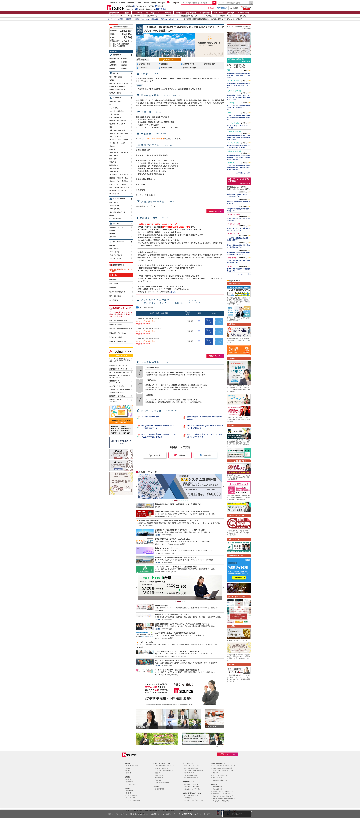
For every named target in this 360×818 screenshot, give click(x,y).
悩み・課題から (114, 249)
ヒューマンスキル (115, 206)
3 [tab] (179, 500)
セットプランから (115, 258)
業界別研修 (112, 288)
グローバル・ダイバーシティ (118, 191)
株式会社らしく (217, 789)
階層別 (128, 768)
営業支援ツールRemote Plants (115, 382)
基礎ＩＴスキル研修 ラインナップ (171, 19)
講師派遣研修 (114, 13)
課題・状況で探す (118, 242)
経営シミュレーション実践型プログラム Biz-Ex (119, 376)
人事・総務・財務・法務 (117, 130)
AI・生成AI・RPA (115, 101)
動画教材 (168, 13)
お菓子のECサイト (153, 16)
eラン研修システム (153, 13)
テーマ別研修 (113, 283)
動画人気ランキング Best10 (118, 333)
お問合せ (209, 8)
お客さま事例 (159, 777)
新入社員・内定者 (115, 93)
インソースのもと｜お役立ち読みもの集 (222, 768)
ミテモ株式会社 (217, 786)
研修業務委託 (188, 798)
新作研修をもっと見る (243, 173)
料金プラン (158, 780)
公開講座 (126, 13)
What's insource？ (116, 16)
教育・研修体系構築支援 (191, 768)
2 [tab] (177, 500)
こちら (187, 229)
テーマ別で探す (130, 784)
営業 (110, 127)
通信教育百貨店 (159, 789)
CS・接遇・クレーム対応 (117, 143)
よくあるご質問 (217, 777)
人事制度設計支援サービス (192, 777)
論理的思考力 (113, 165)
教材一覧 (128, 793)
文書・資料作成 (114, 114)
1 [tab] (173, 500)
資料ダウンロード (225, 16)
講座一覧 (128, 779)
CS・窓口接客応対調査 (190, 775)
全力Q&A (161, 3)
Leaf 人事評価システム (161, 768)
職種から (112, 245)
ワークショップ (114, 194)
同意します (237, 814)
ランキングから (114, 252)
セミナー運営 (205, 13)
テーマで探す (116, 98)
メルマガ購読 (207, 16)
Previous (137, 486)
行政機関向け (191, 13)
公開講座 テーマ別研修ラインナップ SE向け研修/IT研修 (142, 19)
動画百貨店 (129, 790)
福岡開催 (112, 68)
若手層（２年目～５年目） (117, 90)
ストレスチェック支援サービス (164, 770)
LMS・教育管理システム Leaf (119, 372)
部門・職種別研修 (115, 296)
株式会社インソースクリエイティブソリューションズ (224, 798)
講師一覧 (128, 773)
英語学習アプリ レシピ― (117, 393)
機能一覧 (157, 773)
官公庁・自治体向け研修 (117, 292)
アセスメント (218, 13)
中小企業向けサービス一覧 (192, 786)
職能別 (111, 215)
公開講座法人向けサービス (189, 16)
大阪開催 (124, 65)
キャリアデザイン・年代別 (117, 184)
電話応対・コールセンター (117, 124)
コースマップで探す (118, 199)
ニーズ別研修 (113, 300)
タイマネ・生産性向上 (116, 111)
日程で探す (116, 223)
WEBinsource (171, 16)
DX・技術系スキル (115, 218)
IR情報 (146, 3)
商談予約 (222, 8)
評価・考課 (112, 159)
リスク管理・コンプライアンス (119, 175)
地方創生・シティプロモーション (193, 800)
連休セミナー (113, 237)
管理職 (111, 80)
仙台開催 (124, 62)
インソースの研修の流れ (220, 775)
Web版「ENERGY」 (134, 16)
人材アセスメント (189, 773)
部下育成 (112, 149)
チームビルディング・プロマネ (119, 187)
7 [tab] (187, 500)
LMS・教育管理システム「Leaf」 (164, 766)
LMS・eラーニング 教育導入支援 (193, 770)
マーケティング (114, 171)
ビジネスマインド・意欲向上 (118, 181)
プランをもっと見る (244, 274)
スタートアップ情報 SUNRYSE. (119, 389)
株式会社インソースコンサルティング (223, 796)
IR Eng (153, 3)
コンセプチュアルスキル (117, 212)
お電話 (234, 8)
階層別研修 (112, 279)
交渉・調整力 (113, 156)
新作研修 (130, 3)
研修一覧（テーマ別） (132, 766)
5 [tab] (183, 500)
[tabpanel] (180, 486)
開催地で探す (116, 55)
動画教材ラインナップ (116, 324)
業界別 (128, 770)
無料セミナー (244, 16)
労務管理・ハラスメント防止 (118, 178)
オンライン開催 (114, 59)
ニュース (139, 3)
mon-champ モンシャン (220, 780)
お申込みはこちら (171, 60)
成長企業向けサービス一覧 (192, 789)
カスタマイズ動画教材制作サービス (120, 329)
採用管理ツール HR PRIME (118, 369)
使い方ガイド (159, 775)
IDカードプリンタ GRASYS (118, 366)
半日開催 (112, 230)
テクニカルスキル (115, 209)
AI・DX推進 (137, 13)
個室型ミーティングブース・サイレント (118, 400)
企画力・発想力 (114, 168)
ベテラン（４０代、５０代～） (119, 83)
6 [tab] (185, 500)
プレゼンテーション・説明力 (118, 140)
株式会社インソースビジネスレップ (222, 793)
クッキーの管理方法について (186, 814)
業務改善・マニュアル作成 (117, 121)
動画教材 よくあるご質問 (117, 341)
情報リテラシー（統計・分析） (119, 133)
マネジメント (113, 162)
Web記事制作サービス (116, 386)
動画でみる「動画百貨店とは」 (119, 320)
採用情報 (122, 3)
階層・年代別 (113, 202)
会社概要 (113, 3)
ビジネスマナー (114, 146)
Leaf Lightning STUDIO (162, 782)
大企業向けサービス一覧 (191, 784)
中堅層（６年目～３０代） (117, 86)
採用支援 (230, 13)
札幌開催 (112, 62)
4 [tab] (181, 500)
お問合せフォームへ (215, 211)
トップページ (112, 19)
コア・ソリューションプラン (192, 766)
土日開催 (112, 234)
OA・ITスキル (114, 108)
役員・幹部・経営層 (115, 77)
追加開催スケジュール (116, 227)
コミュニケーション (115, 136)
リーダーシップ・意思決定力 (118, 152)
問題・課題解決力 (115, 117)
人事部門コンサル (244, 13)
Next (223, 486)
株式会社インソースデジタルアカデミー (223, 791)
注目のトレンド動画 (115, 337)
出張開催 (124, 68)
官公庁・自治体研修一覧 (191, 795)
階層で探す (116, 73)
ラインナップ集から (115, 255)
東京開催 (124, 59)
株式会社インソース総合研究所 (221, 801)
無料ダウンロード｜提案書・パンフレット (223, 770)
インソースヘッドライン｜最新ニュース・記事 (224, 766)
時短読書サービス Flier (117, 396)
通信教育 (179, 13)
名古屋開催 (112, 65)
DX (110, 105)
